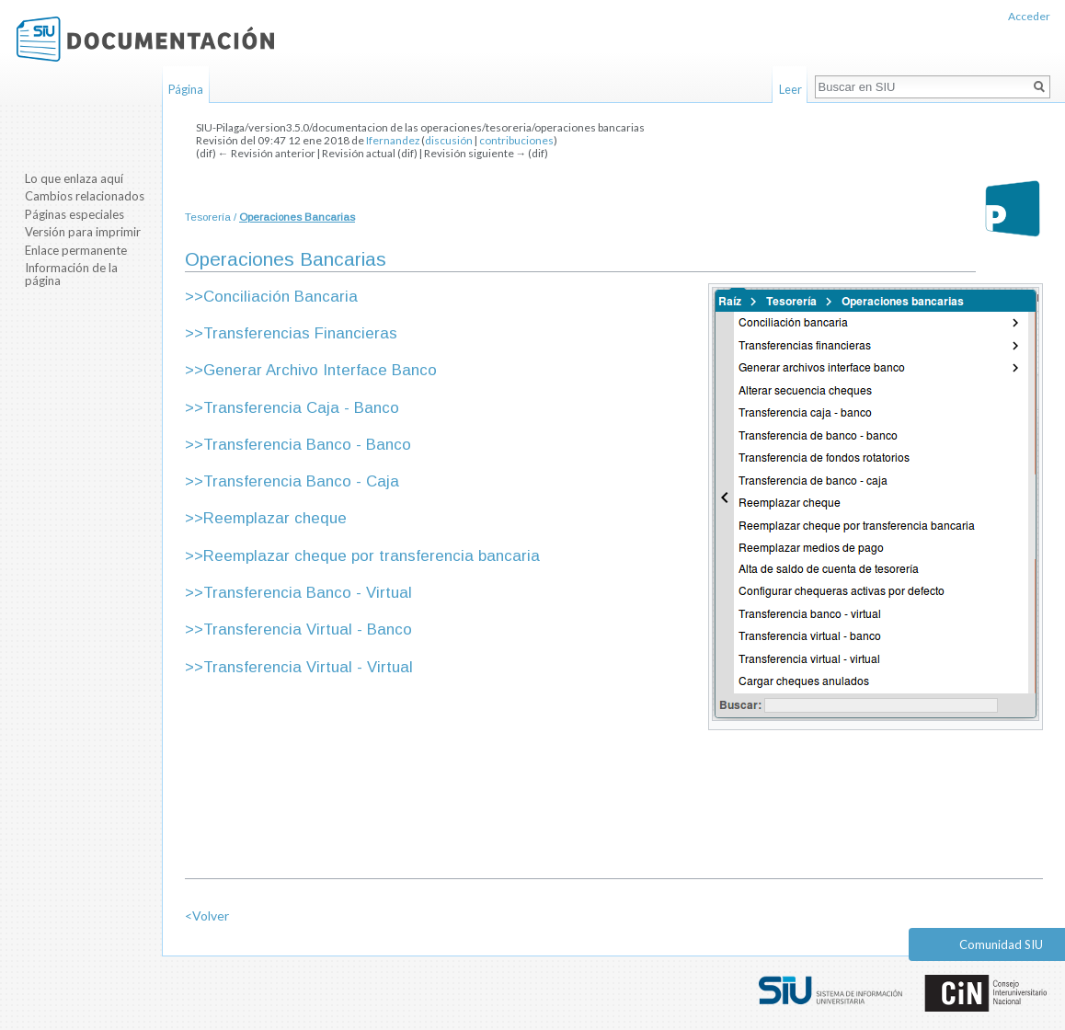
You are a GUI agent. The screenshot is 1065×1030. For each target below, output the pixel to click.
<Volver (207, 915)
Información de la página (71, 274)
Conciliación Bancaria (280, 296)
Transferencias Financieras (300, 333)
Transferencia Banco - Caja (301, 481)
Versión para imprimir (83, 231)
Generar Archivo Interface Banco (320, 370)
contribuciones (516, 140)
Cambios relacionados (84, 196)
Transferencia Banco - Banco (307, 444)
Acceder (1029, 16)
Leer (790, 89)
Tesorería (208, 217)
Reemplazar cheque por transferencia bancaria (371, 556)
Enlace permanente (76, 250)
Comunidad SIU (1001, 944)
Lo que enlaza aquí (74, 178)
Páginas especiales (74, 214)
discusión (449, 140)
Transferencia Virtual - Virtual (308, 667)
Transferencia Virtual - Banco (307, 629)
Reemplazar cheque (275, 518)
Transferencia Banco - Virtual (307, 592)
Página (185, 89)
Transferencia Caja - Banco (301, 408)
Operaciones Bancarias (297, 217)
